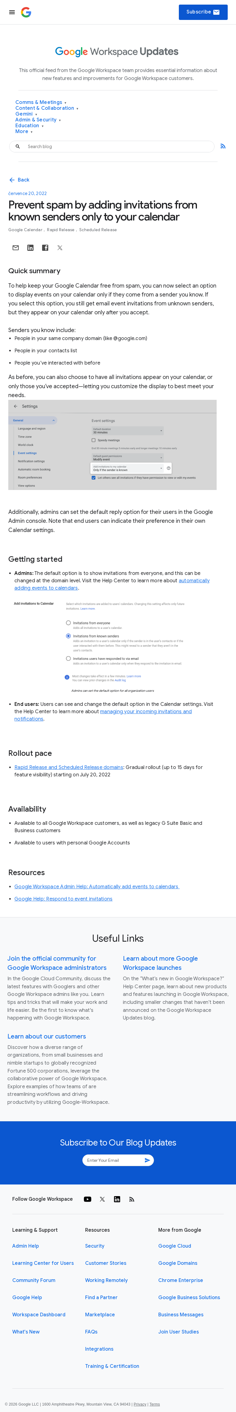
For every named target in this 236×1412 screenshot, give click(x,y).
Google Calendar (25, 229)
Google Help (27, 1298)
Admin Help (25, 1246)
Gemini (26, 114)
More (24, 132)
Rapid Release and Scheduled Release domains (68, 767)
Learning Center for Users (43, 1263)
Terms (154, 1404)
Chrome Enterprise (180, 1280)
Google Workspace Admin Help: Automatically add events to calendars (97, 887)
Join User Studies (178, 1332)
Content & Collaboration (46, 108)
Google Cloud (174, 1246)
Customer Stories (105, 1263)
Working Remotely (106, 1280)
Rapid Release (61, 229)
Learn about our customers (46, 1036)
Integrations (99, 1349)
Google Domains (177, 1263)
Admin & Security (38, 120)
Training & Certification (112, 1366)
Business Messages (180, 1315)
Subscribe (203, 12)
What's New (26, 1332)
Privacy (140, 1404)
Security (94, 1246)
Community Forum (33, 1280)
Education (29, 126)
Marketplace (100, 1315)
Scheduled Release (98, 229)
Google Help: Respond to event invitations (63, 899)
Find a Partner (101, 1298)
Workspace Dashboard (38, 1315)
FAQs (91, 1332)
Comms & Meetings (41, 102)
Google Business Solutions (189, 1298)
